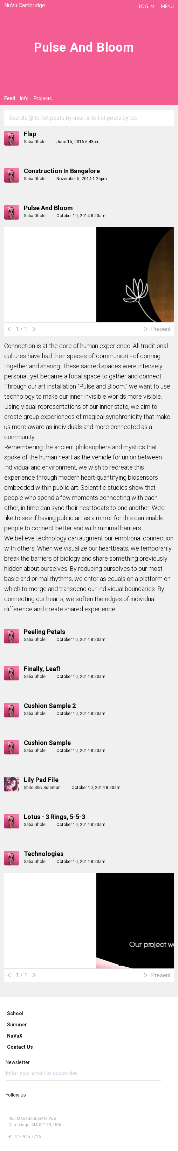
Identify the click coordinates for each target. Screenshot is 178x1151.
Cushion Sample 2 (50, 705)
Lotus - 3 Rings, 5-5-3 (54, 816)
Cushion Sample (47, 742)
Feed (9, 98)
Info (24, 98)
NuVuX (14, 1036)
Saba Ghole (35, 141)
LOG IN (146, 6)
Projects (43, 98)
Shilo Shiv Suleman (42, 787)
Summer (17, 1024)
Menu (167, 6)
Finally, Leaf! (42, 668)
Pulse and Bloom (48, 208)
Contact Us (20, 1047)
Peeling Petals (44, 631)
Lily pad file (41, 779)
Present (161, 329)
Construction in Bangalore (62, 171)
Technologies (43, 853)
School (15, 1013)
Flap (30, 134)
